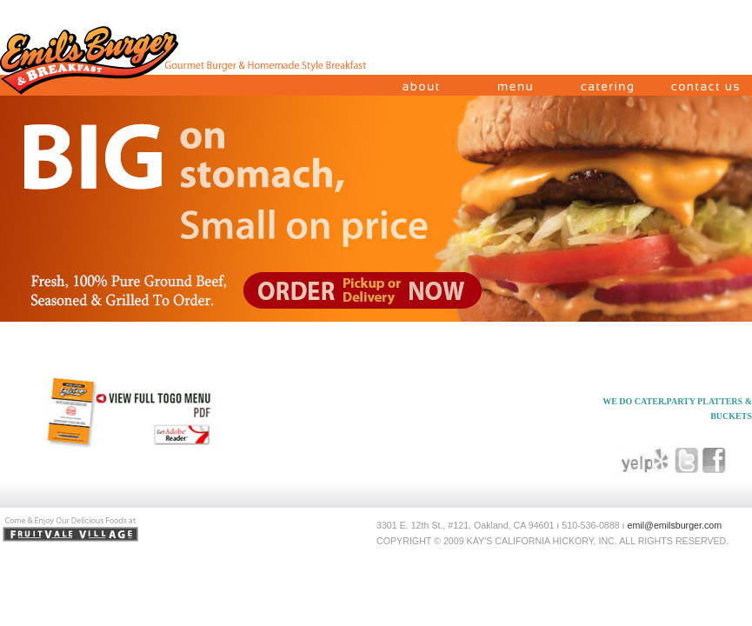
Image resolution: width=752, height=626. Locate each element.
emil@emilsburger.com (675, 525)
